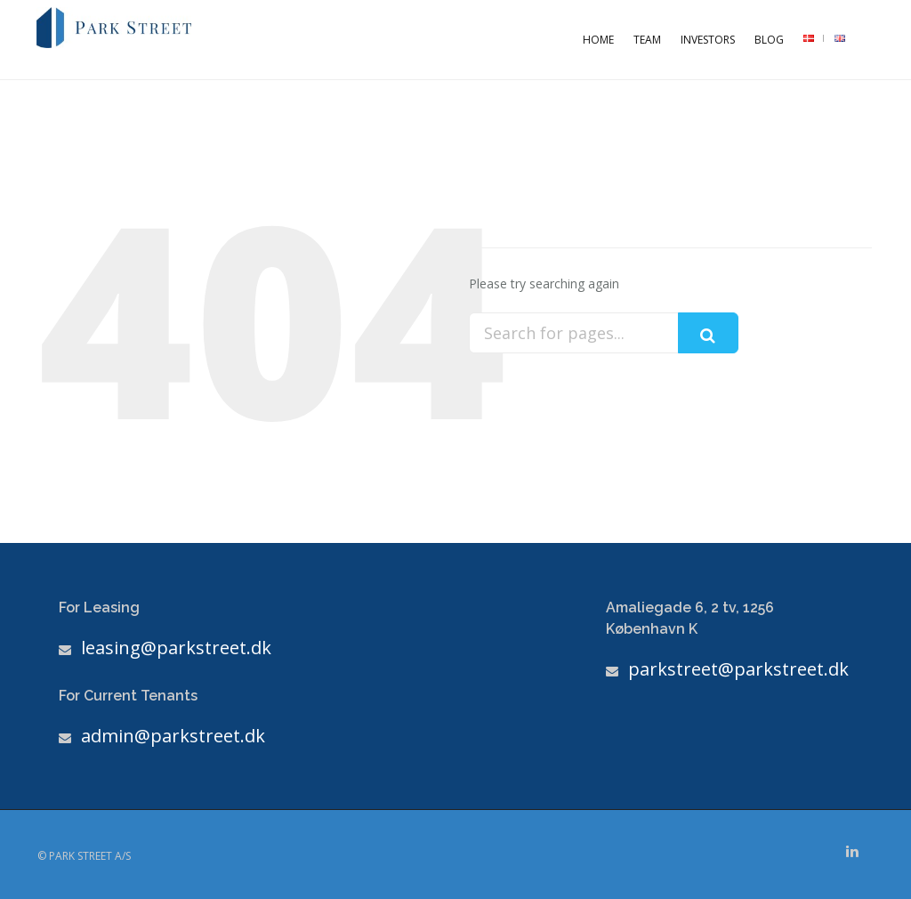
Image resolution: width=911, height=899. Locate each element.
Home (598, 39)
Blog (769, 39)
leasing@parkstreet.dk (176, 648)
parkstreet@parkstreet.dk (738, 669)
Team (647, 39)
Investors (708, 39)
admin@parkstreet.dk (173, 736)
